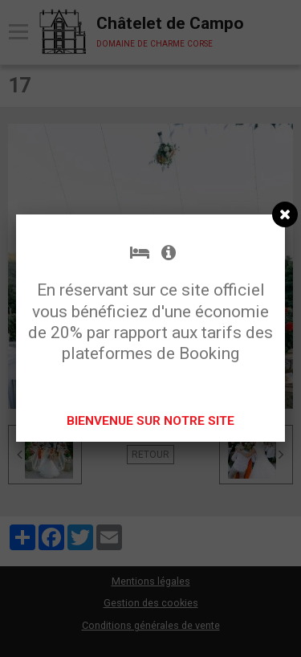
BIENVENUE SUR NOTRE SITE (150, 421)
